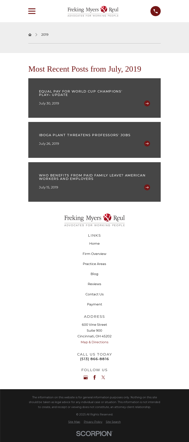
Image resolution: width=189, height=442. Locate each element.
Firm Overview (94, 254)
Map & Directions (94, 342)
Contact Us (94, 294)
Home (94, 243)
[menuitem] (74, 422)
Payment (94, 304)
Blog (94, 274)
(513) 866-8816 (94, 359)
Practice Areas (94, 264)
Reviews (94, 284)
